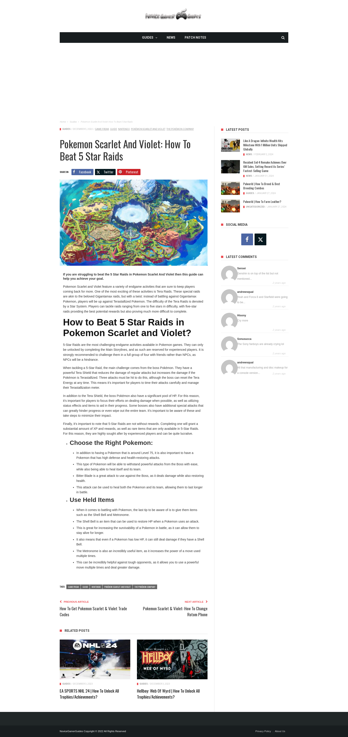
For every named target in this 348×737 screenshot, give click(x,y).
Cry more (242, 320)
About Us (280, 731)
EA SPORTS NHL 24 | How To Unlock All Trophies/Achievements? (89, 693)
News (171, 37)
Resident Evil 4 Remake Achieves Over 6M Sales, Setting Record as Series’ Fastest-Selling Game (265, 166)
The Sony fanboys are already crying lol (260, 344)
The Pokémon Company (180, 129)
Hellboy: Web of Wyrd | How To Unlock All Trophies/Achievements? (168, 693)
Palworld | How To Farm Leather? (262, 201)
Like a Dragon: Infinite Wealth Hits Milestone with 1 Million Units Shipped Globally (265, 144)
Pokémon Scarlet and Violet (148, 129)
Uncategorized (255, 207)
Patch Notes (195, 37)
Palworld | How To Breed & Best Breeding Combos (261, 185)
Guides (147, 37)
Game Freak (102, 129)
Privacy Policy (263, 731)
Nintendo (124, 129)
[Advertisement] (174, 74)
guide (113, 129)
